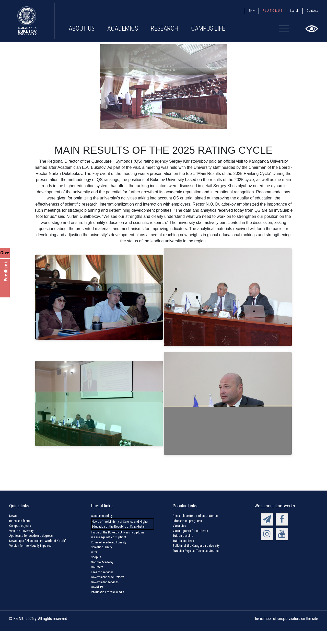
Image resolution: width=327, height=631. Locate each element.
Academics (122, 28)
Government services (105, 582)
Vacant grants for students (190, 531)
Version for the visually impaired (30, 545)
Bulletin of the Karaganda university (196, 545)
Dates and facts (19, 521)
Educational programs (187, 521)
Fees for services (102, 572)
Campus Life (208, 28)
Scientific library (101, 547)
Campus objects (20, 526)
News (13, 516)
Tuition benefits (183, 536)
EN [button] (250, 11)
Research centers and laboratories (195, 516)
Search (294, 11)
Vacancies (179, 526)
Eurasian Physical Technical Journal (196, 551)
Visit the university (21, 531)
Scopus (96, 557)
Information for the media (107, 592)
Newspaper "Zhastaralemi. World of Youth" (37, 541)
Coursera (97, 567)
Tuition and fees (183, 541)
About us (82, 28)
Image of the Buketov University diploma (117, 532)
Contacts (312, 11)
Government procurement (107, 577)
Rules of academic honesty (108, 542)
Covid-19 (97, 587)
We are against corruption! (108, 537)
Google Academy (102, 562)
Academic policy (101, 516)
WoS (94, 552)
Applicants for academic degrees (31, 536)
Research (164, 28)
